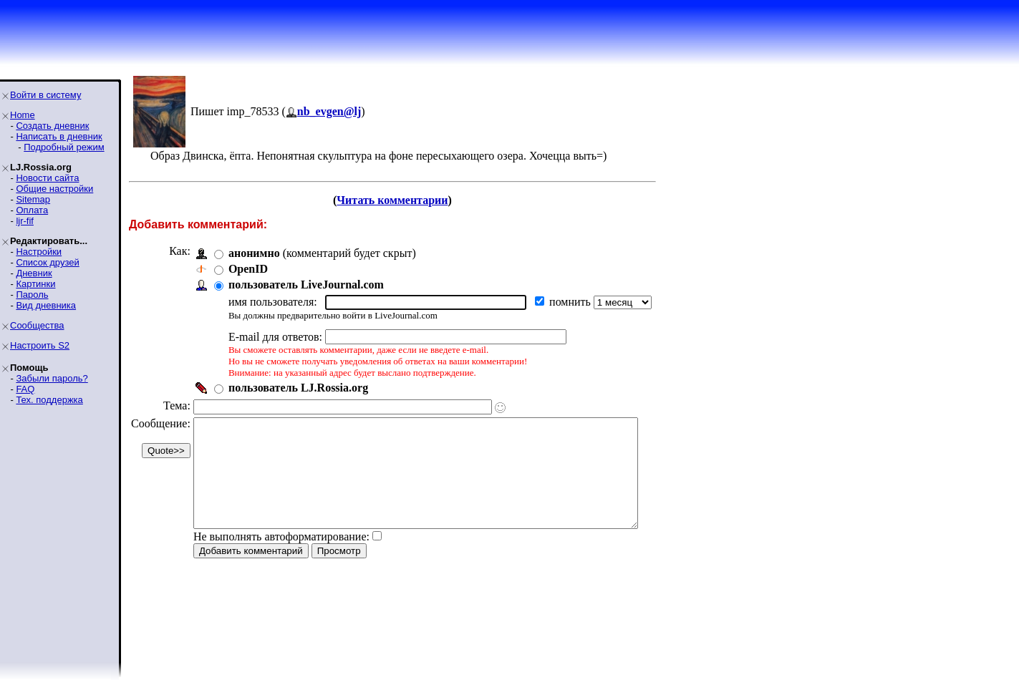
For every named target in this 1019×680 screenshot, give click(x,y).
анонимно (254, 253)
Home (22, 115)
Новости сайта (47, 178)
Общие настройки (54, 188)
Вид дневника (46, 305)
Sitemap (33, 199)
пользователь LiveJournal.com (306, 284)
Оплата (32, 210)
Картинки (35, 283)
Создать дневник (52, 125)
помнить (571, 302)
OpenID (248, 269)
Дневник (34, 273)
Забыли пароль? (51, 378)
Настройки (39, 251)
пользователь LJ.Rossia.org (298, 388)
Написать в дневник (59, 136)
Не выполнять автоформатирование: (281, 558)
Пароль (32, 294)
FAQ (25, 389)
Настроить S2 (39, 345)
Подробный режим (64, 147)
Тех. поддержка (49, 399)
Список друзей (47, 262)
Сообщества (37, 325)
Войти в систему (45, 94)
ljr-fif (25, 220)
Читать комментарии (411, 200)
